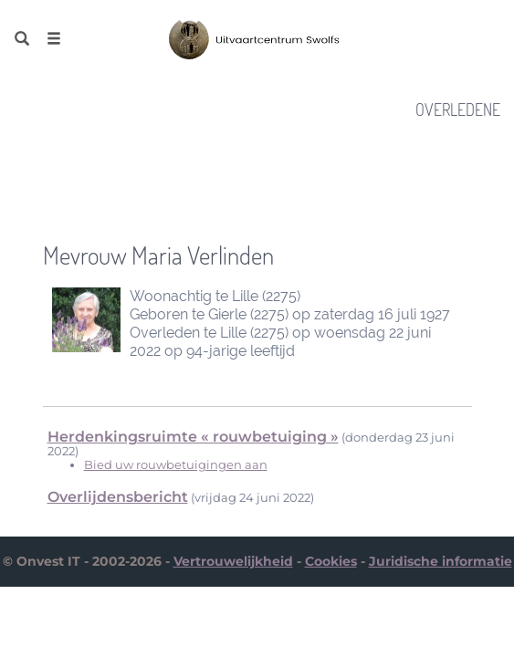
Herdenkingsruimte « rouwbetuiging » (193, 436)
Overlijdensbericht (117, 497)
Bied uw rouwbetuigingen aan (175, 464)
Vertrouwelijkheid (233, 561)
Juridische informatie (440, 561)
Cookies (331, 561)
